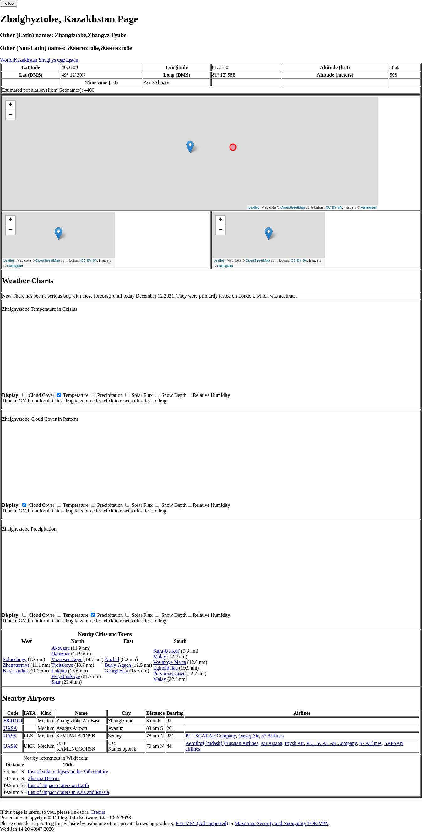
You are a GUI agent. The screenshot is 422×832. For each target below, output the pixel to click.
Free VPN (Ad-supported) (202, 823)
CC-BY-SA (334, 207)
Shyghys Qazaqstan (58, 60)
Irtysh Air (294, 743)
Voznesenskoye (66, 659)
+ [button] (10, 105)
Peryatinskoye (65, 676)
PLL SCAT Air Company (211, 735)
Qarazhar (60, 653)
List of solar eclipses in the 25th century (68, 771)
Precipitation (110, 395)
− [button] (10, 115)
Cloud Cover (41, 395)
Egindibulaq (165, 668)
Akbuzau (60, 648)
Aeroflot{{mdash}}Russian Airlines (222, 743)
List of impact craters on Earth (58, 785)
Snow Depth (174, 395)
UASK (10, 746)
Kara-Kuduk (15, 670)
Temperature (76, 395)
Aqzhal (112, 659)
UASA (10, 728)
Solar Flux (142, 395)
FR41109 (12, 720)
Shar (56, 682)
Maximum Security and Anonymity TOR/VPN (282, 823)
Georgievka (116, 670)
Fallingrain (369, 207)
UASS (9, 735)
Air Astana (271, 743)
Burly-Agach (118, 665)
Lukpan (59, 670)
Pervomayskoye (169, 673)
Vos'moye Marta (169, 662)
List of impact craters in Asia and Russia (68, 792)
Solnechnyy (15, 659)
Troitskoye (62, 665)
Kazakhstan (25, 60)
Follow (9, 3)
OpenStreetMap (292, 207)
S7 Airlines (272, 735)
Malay (159, 656)
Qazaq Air (248, 735)
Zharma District (44, 778)
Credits (97, 812)
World (6, 60)
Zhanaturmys (16, 665)
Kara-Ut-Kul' (166, 651)
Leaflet (253, 207)
